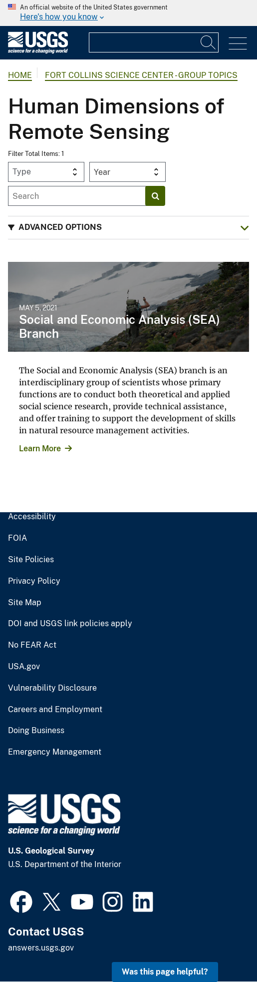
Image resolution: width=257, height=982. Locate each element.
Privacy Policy (34, 581)
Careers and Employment (55, 709)
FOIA (17, 538)
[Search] (209, 42)
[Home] (38, 51)
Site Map (24, 602)
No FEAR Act (32, 645)
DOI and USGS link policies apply (70, 623)
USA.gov (24, 666)
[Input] (154, 42)
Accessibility (32, 516)
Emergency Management (54, 752)
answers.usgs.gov (41, 948)
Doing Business (36, 730)
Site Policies (31, 559)
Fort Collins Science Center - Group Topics (141, 75)
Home (20, 75)
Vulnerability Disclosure (52, 688)
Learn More (40, 448)
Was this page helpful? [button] (165, 972)
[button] (128, 227)
